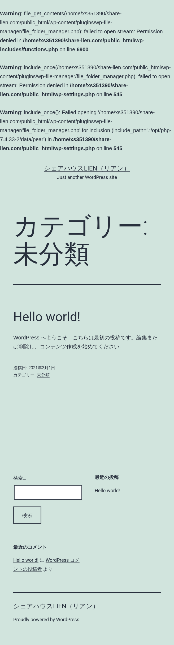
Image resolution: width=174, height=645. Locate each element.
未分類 (43, 375)
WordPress (67, 619)
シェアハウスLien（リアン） (87, 168)
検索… (19, 478)
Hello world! (46, 316)
